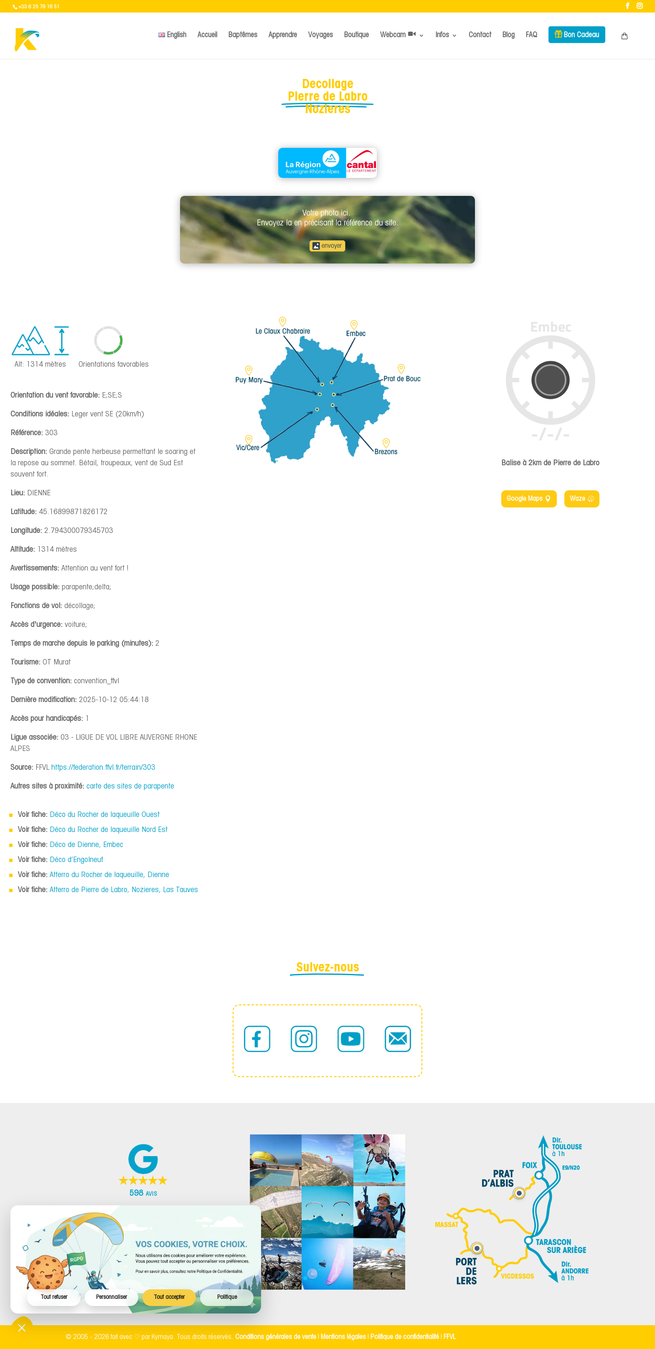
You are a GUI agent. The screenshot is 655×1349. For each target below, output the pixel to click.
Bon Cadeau (581, 35)
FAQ (531, 35)
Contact (480, 35)
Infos (442, 35)
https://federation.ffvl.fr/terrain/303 (103, 767)
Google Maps (525, 499)
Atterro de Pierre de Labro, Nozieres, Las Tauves (124, 890)
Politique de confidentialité (405, 1337)
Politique (227, 1297)
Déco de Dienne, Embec (86, 845)
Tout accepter (169, 1297)
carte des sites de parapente (130, 786)
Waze (577, 499)
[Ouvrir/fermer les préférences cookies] (21, 1327)
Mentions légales (343, 1337)
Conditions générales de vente (275, 1337)
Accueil (207, 35)
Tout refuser (54, 1297)
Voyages (320, 35)
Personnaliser (111, 1297)
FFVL (450, 1337)
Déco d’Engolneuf (76, 860)
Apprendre (283, 35)
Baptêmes (242, 35)
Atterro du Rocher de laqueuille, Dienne (109, 875)
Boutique (356, 35)
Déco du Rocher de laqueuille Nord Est (109, 830)
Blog (509, 35)
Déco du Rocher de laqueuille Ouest (105, 815)
